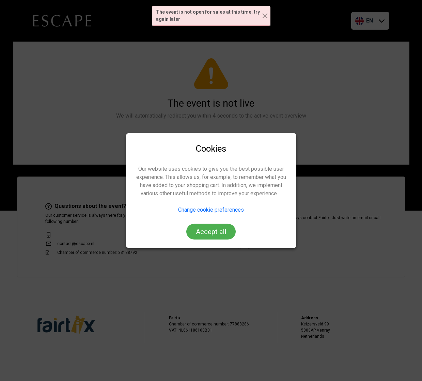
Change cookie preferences (211, 209)
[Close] (265, 15)
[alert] (211, 15)
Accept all (211, 231)
